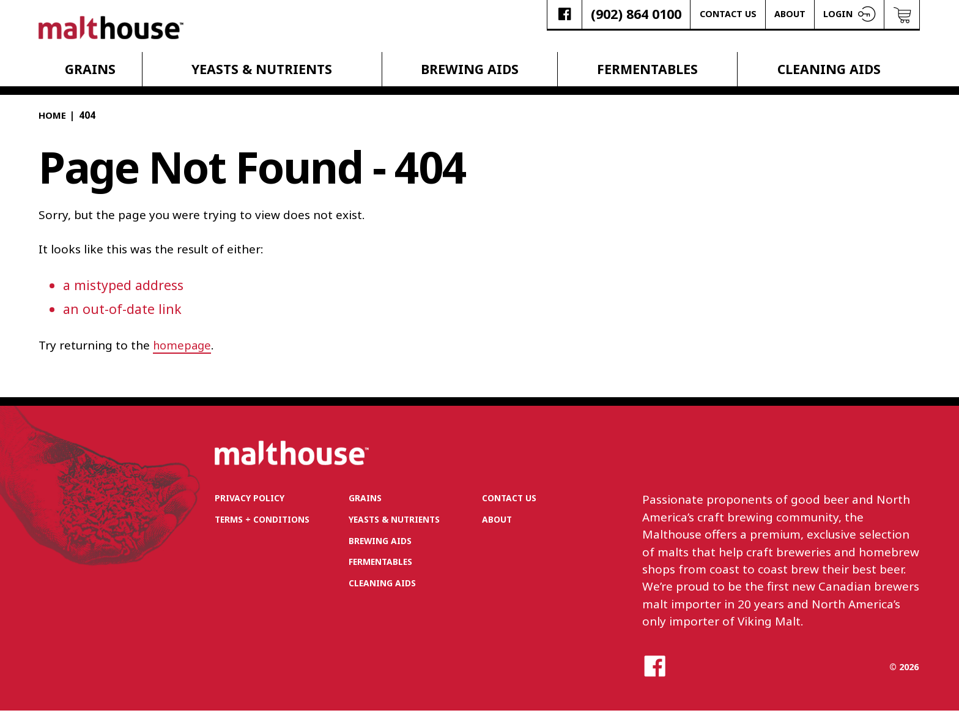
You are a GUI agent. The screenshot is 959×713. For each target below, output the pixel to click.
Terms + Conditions (265, 522)
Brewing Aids (470, 71)
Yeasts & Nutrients (261, 71)
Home (52, 117)
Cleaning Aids (829, 71)
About (789, 14)
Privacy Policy (251, 500)
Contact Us (728, 14)
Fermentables (647, 71)
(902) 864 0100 (636, 14)
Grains (90, 71)
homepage (183, 346)
